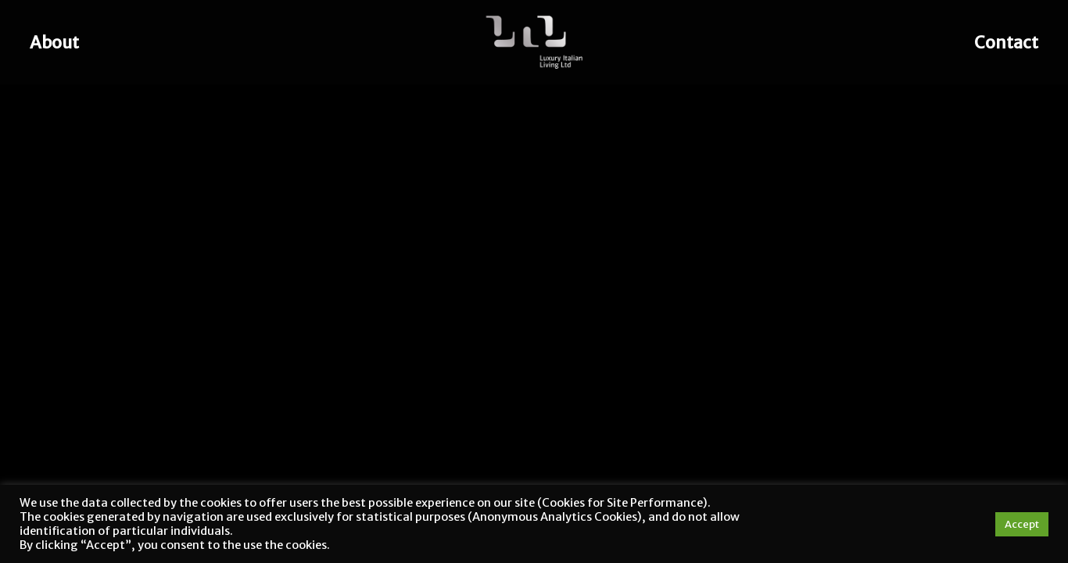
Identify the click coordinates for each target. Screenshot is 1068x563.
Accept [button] (1022, 524)
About (54, 42)
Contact (1006, 42)
